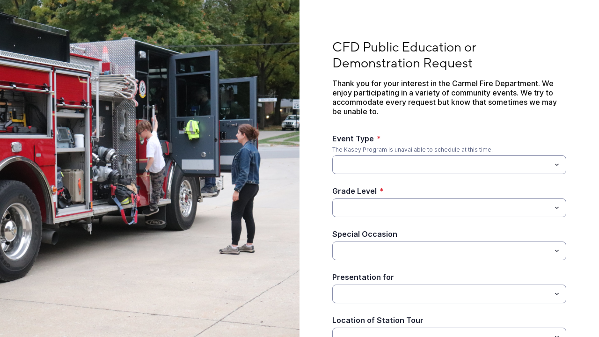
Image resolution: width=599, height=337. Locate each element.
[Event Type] (441, 164)
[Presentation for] (441, 294)
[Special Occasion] (441, 251)
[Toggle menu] (556, 164)
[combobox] (449, 164)
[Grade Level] (338, 207)
